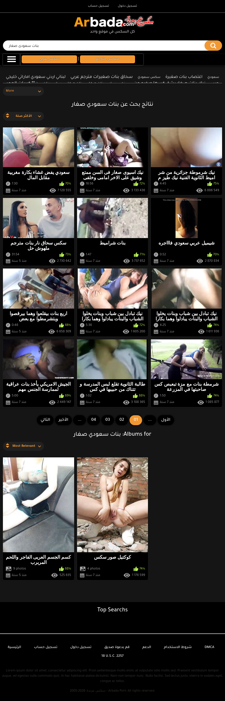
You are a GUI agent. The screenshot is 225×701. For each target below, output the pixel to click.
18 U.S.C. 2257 (112, 656)
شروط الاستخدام (178, 647)
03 (107, 420)
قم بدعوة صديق (117, 647)
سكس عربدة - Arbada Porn (106, 691)
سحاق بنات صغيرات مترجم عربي (102, 77)
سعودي (213, 77)
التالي (45, 420)
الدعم (146, 647)
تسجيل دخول (127, 6)
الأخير (63, 420)
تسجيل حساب (98, 6)
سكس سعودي (149, 77)
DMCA (209, 647)
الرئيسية (14, 647)
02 (122, 420)
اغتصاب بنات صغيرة (183, 77)
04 (93, 420)
